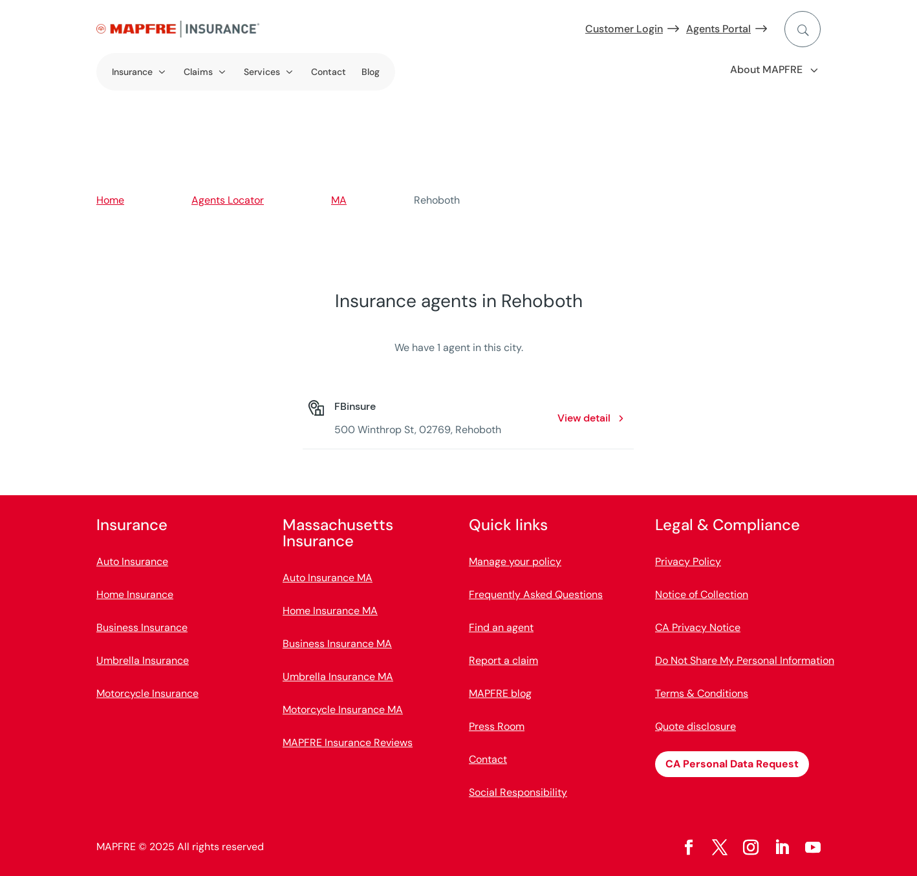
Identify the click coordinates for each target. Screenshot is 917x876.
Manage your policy (515, 561)
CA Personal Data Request (732, 764)
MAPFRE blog (500, 693)
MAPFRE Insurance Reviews (348, 742)
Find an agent (501, 627)
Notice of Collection (701, 594)
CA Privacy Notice (697, 627)
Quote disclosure (695, 726)
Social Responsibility (518, 792)
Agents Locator (227, 200)
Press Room (496, 726)
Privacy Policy (688, 561)
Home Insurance (134, 594)
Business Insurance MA (337, 643)
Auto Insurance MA (327, 577)
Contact (328, 72)
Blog (370, 72)
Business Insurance (142, 627)
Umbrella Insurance (142, 660)
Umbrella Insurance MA (338, 676)
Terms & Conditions (701, 693)
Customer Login (624, 29)
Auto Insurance (132, 561)
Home (110, 200)
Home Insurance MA (330, 610)
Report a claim (503, 660)
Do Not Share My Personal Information (744, 660)
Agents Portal (718, 29)
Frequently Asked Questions (536, 594)
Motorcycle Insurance (147, 693)
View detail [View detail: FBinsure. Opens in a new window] (583, 418)
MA (339, 200)
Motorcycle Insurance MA (343, 709)
